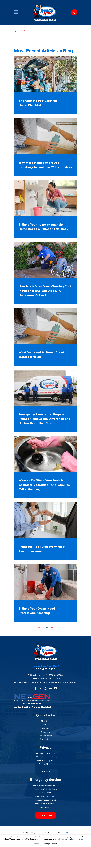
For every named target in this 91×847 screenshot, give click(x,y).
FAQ (45, 767)
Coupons (45, 731)
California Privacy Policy (45, 756)
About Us (45, 721)
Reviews (45, 728)
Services (45, 724)
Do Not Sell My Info (45, 760)
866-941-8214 (45, 669)
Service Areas (45, 735)
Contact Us (45, 739)
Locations (45, 815)
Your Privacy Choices (58, 833)
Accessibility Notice (45, 753)
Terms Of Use (45, 764)
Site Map (45, 771)
